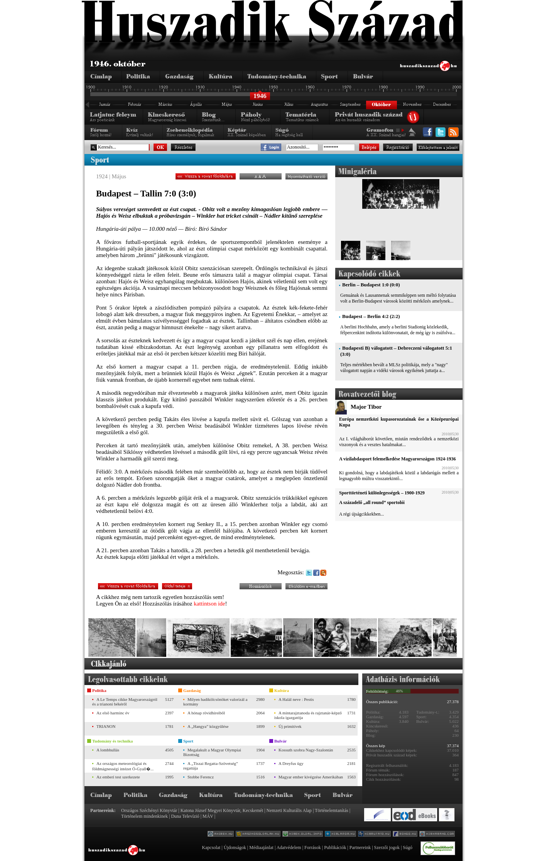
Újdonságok (235, 847)
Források (312, 847)
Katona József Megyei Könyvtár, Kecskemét (222, 810)
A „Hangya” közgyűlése (207, 726)
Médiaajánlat (261, 847)
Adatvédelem (289, 847)
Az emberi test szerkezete (118, 777)
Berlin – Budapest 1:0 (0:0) (371, 285)
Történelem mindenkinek (144, 816)
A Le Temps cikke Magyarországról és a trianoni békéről (124, 701)
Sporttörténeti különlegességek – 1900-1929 (382, 493)
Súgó (407, 847)
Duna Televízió (185, 816)
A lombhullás (107, 750)
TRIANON (106, 726)
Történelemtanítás (331, 810)
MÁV (208, 816)
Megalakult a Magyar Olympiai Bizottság (212, 752)
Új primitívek (290, 726)
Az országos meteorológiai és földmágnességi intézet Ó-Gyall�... (123, 766)
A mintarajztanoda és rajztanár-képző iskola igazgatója (308, 715)
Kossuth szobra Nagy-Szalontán (306, 750)
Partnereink (360, 847)
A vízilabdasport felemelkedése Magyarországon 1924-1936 (397, 459)
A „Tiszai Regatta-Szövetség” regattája (210, 765)
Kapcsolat (211, 847)
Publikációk (335, 847)
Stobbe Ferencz (200, 777)
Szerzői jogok (387, 847)
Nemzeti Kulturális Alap (289, 810)
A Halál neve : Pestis (296, 699)
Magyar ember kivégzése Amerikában (311, 777)
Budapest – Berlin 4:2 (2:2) (371, 316)
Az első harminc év (112, 712)
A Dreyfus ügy (291, 763)
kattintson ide (209, 604)
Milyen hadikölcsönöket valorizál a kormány (215, 701)
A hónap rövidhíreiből (206, 712)
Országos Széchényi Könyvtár (149, 810)
